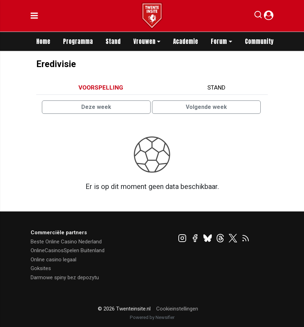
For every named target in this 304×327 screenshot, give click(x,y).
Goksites (41, 268)
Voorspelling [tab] (100, 87)
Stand (113, 41)
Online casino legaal (53, 259)
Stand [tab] (216, 87)
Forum (219, 41)
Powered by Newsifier (152, 317)
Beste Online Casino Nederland (66, 241)
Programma (78, 41)
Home (43, 41)
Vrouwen (144, 41)
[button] (258, 16)
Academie (185, 41)
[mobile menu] (34, 16)
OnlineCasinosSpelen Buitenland (67, 250)
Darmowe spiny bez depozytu (65, 277)
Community (259, 41)
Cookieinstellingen (177, 309)
